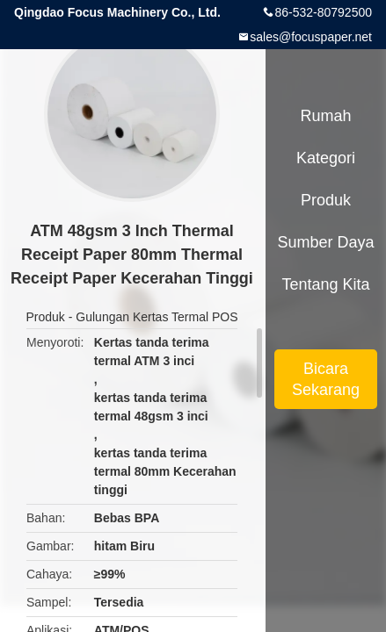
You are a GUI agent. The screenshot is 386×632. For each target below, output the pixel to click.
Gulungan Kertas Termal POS (156, 317)
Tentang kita (325, 284)
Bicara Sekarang (326, 379)
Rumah (325, 116)
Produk (45, 317)
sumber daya (325, 242)
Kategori (325, 158)
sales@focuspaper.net (311, 37)
